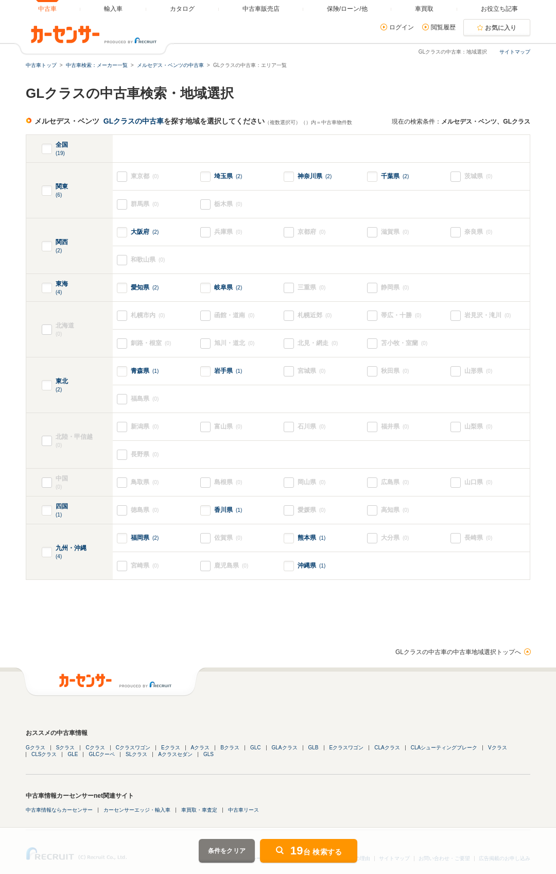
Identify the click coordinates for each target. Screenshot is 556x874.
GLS (208, 754)
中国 (69, 483)
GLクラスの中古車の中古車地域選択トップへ (458, 652)
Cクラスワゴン (133, 747)
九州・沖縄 (71, 552)
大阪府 (145, 231)
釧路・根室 (151, 343)
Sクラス (65, 747)
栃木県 (228, 204)
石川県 (311, 427)
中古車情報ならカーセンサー (59, 810)
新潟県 (145, 427)
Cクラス (95, 747)
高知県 (395, 510)
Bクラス (229, 747)
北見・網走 (318, 343)
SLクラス (136, 754)
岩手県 (228, 370)
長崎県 (478, 538)
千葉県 (395, 176)
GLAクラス (285, 747)
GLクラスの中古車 (133, 121)
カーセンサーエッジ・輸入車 (136, 810)
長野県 (145, 454)
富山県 (228, 427)
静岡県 (395, 288)
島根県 (228, 482)
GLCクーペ (102, 754)
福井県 (395, 427)
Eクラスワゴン (346, 747)
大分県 (395, 538)
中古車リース (243, 810)
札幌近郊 (315, 315)
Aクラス (200, 747)
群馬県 (145, 204)
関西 (62, 246)
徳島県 (145, 510)
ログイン (401, 27)
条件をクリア (227, 850)
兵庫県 (228, 232)
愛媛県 (311, 510)
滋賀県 (395, 232)
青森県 (145, 370)
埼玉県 (228, 176)
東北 (62, 385)
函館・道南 (234, 315)
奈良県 (478, 232)
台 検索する (316, 850)
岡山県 (311, 482)
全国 (62, 149)
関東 (62, 191)
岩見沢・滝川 (487, 315)
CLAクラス (386, 747)
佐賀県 (228, 538)
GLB (313, 747)
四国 (62, 511)
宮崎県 (145, 566)
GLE (72, 754)
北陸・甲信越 (84, 441)
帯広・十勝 (401, 315)
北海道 (84, 330)
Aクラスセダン (175, 754)
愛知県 (145, 287)
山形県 (478, 371)
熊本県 (311, 537)
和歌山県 (148, 260)
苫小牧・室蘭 (404, 343)
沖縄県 (311, 565)
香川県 (228, 509)
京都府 (311, 232)
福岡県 (145, 537)
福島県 (145, 399)
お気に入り (501, 27)
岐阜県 (228, 287)
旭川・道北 (234, 343)
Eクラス (170, 747)
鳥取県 (145, 482)
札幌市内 (148, 315)
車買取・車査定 (199, 810)
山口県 (478, 482)
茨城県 (478, 176)
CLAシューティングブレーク (444, 747)
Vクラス (497, 747)
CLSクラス (44, 754)
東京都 (145, 176)
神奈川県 (315, 176)
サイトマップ (514, 52)
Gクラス (35, 747)
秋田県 (395, 371)
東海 (62, 288)
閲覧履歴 (443, 27)
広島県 (395, 482)
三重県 (311, 288)
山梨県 (478, 427)
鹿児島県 (231, 566)
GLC (255, 747)
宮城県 (311, 371)
